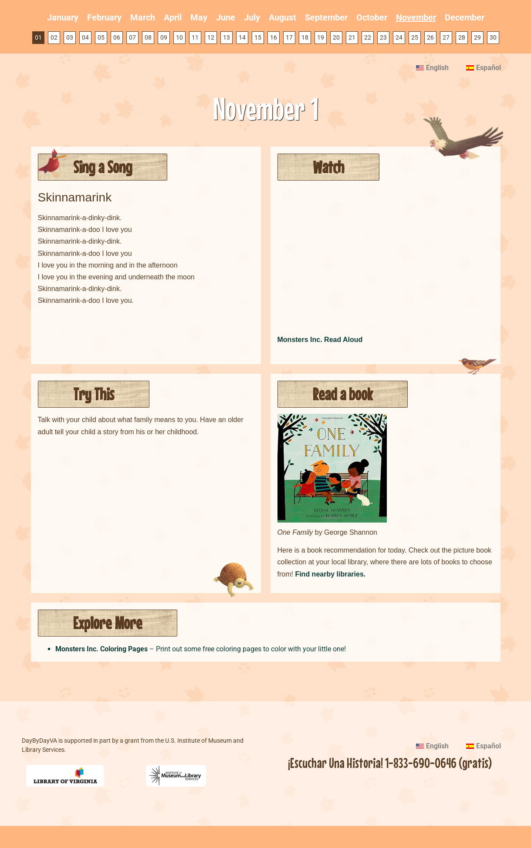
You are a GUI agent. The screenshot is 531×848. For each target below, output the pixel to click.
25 (414, 37)
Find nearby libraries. (330, 574)
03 (69, 37)
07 (132, 37)
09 (163, 37)
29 (477, 37)
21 (351, 37)
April (173, 17)
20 (336, 37)
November (416, 17)
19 (320, 37)
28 (461, 37)
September (326, 17)
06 (116, 37)
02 (54, 37)
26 (430, 37)
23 (383, 37)
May (198, 17)
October (371, 17)
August (282, 17)
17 (289, 37)
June (225, 17)
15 (257, 37)
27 (446, 37)
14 (242, 37)
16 (273, 37)
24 (399, 37)
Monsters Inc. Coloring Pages (101, 649)
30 (493, 37)
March (142, 17)
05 (101, 37)
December (464, 17)
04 (85, 37)
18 (304, 37)
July (252, 17)
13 (226, 37)
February (104, 17)
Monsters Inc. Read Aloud (320, 339)
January (62, 17)
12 (210, 37)
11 (195, 37)
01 (38, 37)
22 (367, 37)
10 (179, 37)
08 (148, 37)
